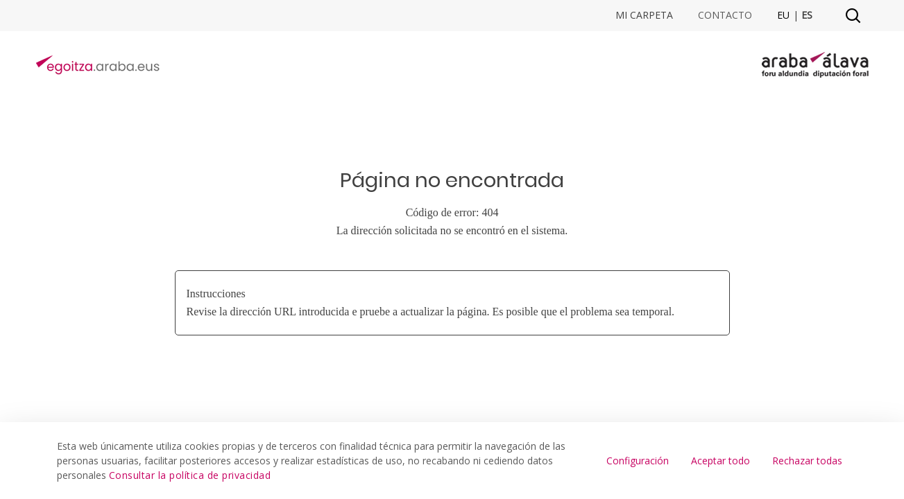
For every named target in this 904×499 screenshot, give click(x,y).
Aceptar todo (720, 460)
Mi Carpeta (644, 15)
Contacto (725, 15)
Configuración (637, 460)
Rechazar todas (807, 460)
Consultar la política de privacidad (190, 475)
